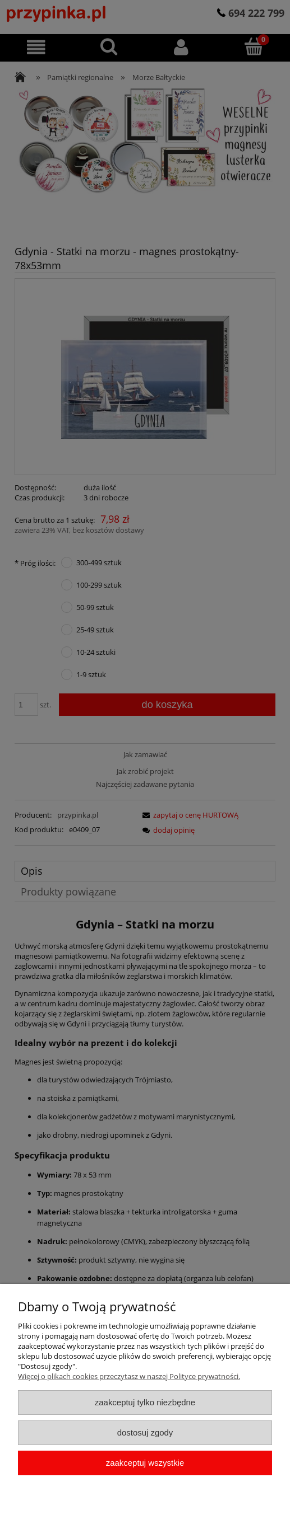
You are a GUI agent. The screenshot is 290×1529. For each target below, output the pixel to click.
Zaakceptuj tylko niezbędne (145, 1402)
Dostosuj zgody (145, 1432)
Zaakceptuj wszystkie (145, 1462)
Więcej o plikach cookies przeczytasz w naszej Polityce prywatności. (129, 1376)
